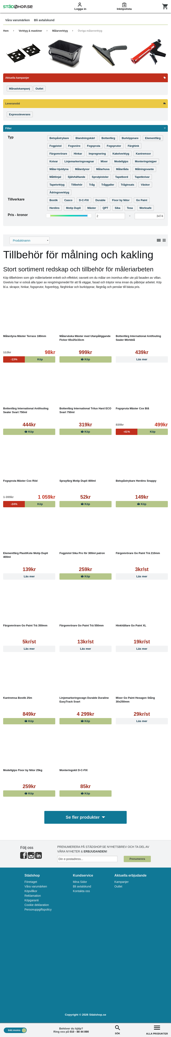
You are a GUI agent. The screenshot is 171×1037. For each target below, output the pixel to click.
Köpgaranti (31, 900)
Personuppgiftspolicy (37, 909)
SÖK (117, 1029)
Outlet (118, 886)
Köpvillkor (30, 891)
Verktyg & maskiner (30, 30)
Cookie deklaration (36, 905)
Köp (85, 359)
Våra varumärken (35, 886)
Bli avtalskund (82, 886)
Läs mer (141, 359)
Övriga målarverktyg (90, 30)
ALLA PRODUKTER (157, 1029)
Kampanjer (121, 882)
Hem (6, 30)
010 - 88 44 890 (79, 1031)
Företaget (30, 882)
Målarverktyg (60, 30)
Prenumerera (137, 859)
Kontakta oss (81, 891)
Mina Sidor (80, 882)
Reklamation (32, 896)
